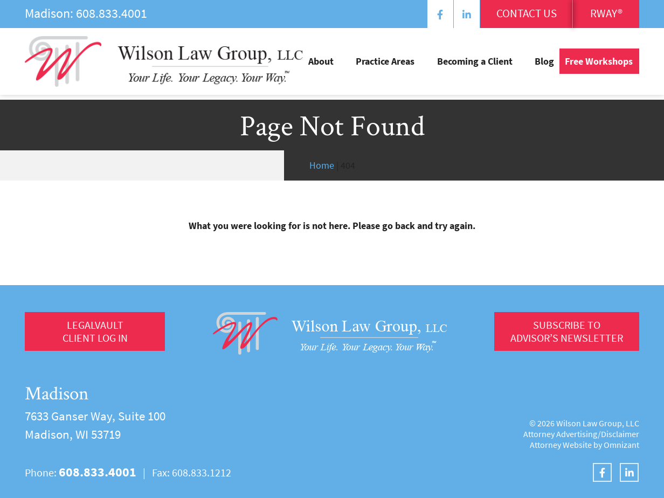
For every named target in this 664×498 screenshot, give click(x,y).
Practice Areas (408, 65)
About (355, 65)
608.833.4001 (111, 13)
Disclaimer (620, 433)
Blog (544, 65)
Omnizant (621, 444)
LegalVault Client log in (94, 333)
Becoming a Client (486, 65)
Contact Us (511, 14)
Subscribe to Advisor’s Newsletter (564, 333)
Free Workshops (599, 65)
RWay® (602, 14)
